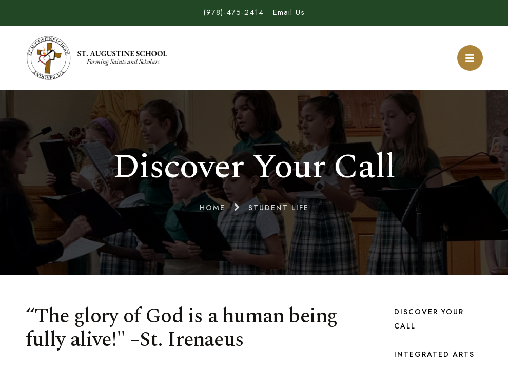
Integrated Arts (434, 354)
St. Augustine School (97, 58)
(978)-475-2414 (233, 12)
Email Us (289, 12)
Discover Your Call (429, 318)
